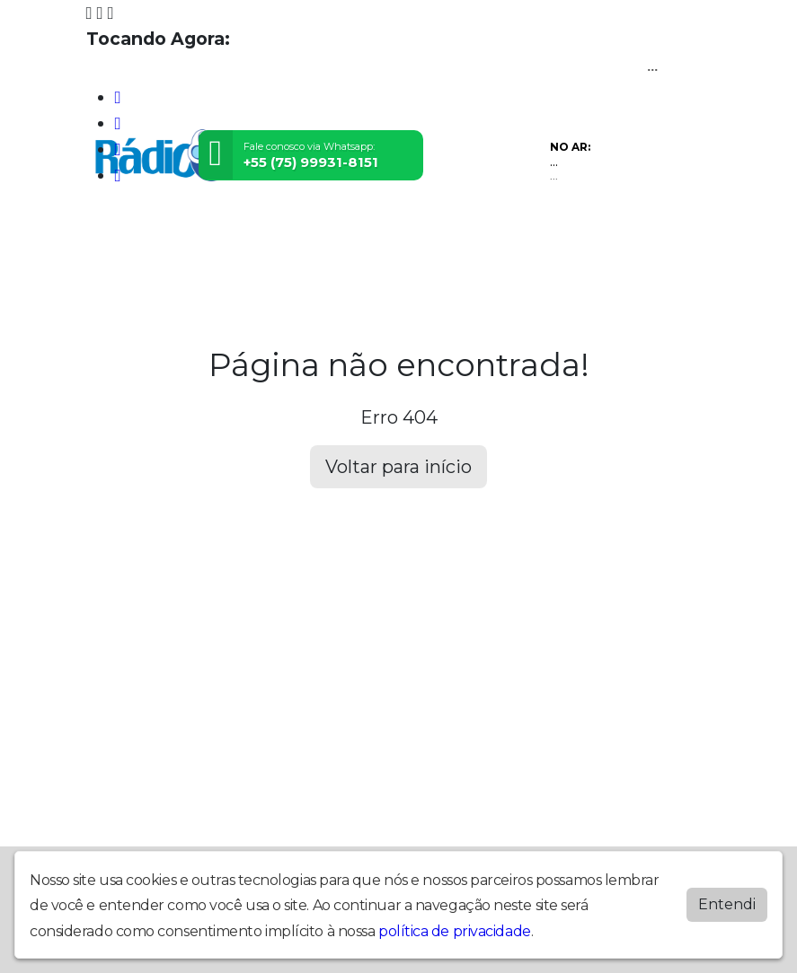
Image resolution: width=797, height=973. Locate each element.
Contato (512, 244)
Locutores (348, 244)
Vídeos (276, 244)
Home (112, 244)
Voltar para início (398, 467)
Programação (192, 244)
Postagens (433, 244)
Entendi (727, 900)
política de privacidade (454, 927)
